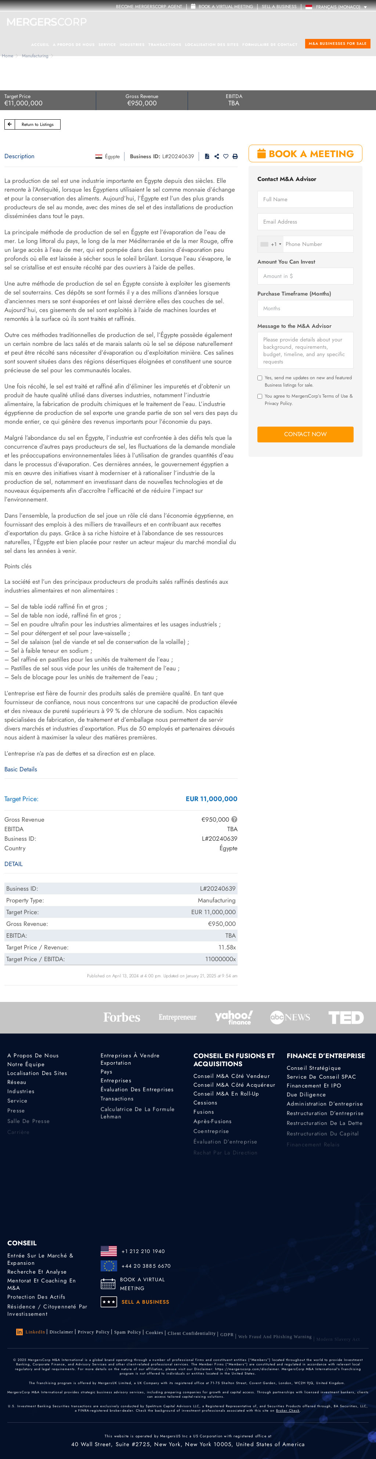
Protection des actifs (36, 1299)
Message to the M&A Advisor (294, 326)
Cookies (154, 1336)
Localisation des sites (212, 44)
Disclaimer (61, 1332)
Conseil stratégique (314, 1068)
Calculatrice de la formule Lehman (138, 1122)
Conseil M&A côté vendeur (232, 1076)
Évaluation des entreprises (137, 1091)
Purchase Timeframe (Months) (294, 294)
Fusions (204, 1115)
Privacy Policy (94, 1333)
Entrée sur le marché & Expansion (40, 1259)
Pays (107, 1071)
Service (107, 44)
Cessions (206, 1104)
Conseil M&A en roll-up (226, 1094)
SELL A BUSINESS (279, 6)
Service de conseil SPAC (322, 1077)
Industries (132, 44)
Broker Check (288, 1411)
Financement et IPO (314, 1086)
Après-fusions (213, 1126)
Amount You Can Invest (286, 262)
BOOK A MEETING (305, 154)
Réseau (16, 1084)
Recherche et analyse (37, 1271)
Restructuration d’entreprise (325, 1118)
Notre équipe (26, 1064)
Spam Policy (127, 1334)
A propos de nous (74, 44)
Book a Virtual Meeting (222, 6)
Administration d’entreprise (325, 1107)
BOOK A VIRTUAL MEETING (142, 1284)
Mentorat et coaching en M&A (41, 1286)
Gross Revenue (142, 96)
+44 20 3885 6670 (146, 1266)
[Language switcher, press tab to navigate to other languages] (338, 7)
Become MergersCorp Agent (149, 6)
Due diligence (306, 1096)
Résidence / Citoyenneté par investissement (47, 1317)
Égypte (112, 156)
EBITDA (234, 96)
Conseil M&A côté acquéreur (234, 1085)
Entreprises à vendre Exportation (130, 1059)
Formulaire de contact (270, 44)
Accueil (40, 44)
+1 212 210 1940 (143, 1251)
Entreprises (116, 1081)
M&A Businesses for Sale (338, 43)
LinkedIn (31, 1332)
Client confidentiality (192, 1339)
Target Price (17, 96)
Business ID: (145, 156)
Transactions (164, 44)
